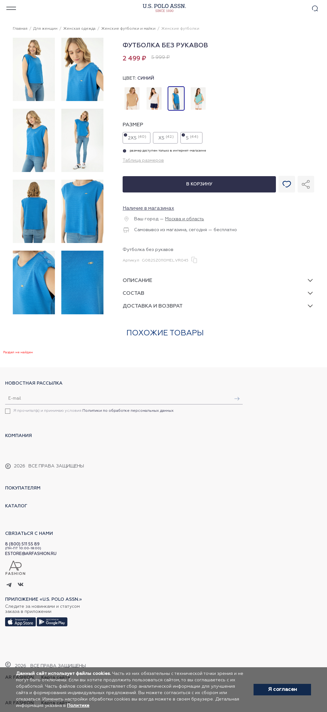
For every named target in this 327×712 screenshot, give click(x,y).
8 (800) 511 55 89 (22, 544)
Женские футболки (180, 29)
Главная (20, 29)
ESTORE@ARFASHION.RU (31, 554)
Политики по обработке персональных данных (128, 411)
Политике (78, 705)
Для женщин (45, 29)
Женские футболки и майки (128, 29)
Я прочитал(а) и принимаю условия (93, 411)
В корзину (199, 184)
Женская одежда (79, 29)
